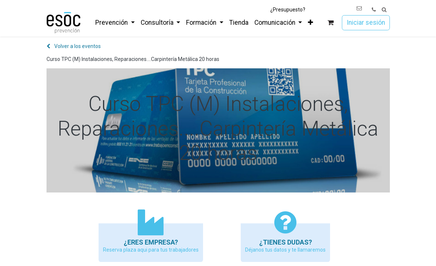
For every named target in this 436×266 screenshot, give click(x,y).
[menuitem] (114, 22)
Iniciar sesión (366, 22)
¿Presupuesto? (287, 10)
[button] (384, 10)
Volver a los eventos (74, 46)
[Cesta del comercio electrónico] (330, 22)
